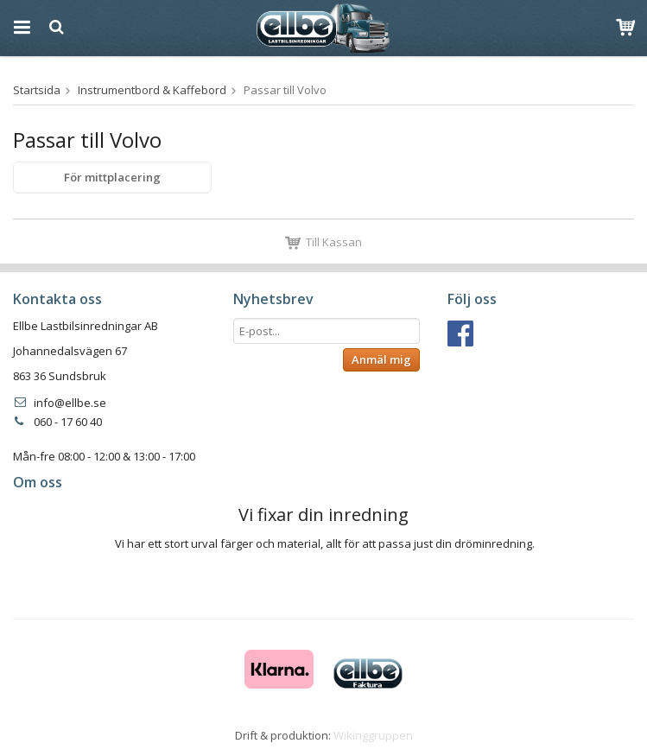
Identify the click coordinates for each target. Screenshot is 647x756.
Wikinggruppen (373, 735)
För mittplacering (112, 177)
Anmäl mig (381, 359)
